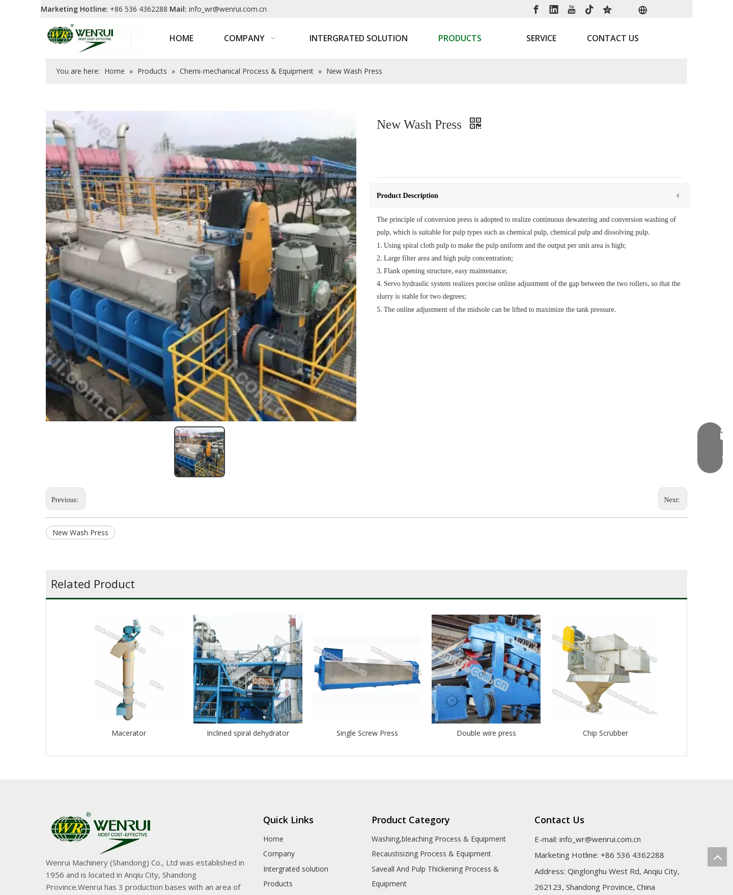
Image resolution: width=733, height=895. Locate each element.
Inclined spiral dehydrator (248, 733)
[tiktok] (589, 9)
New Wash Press (80, 532)
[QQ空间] (607, 9)
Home (273, 839)
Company (279, 853)
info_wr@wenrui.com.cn (228, 9)
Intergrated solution (295, 869)
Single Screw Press (367, 733)
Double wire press (486, 733)
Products (278, 883)
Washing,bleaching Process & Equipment (439, 839)
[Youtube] (571, 9)
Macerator (128, 733)
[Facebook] (536, 9)
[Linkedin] (553, 9)
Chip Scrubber (605, 733)
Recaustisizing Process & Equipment (431, 853)
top (717, 857)
